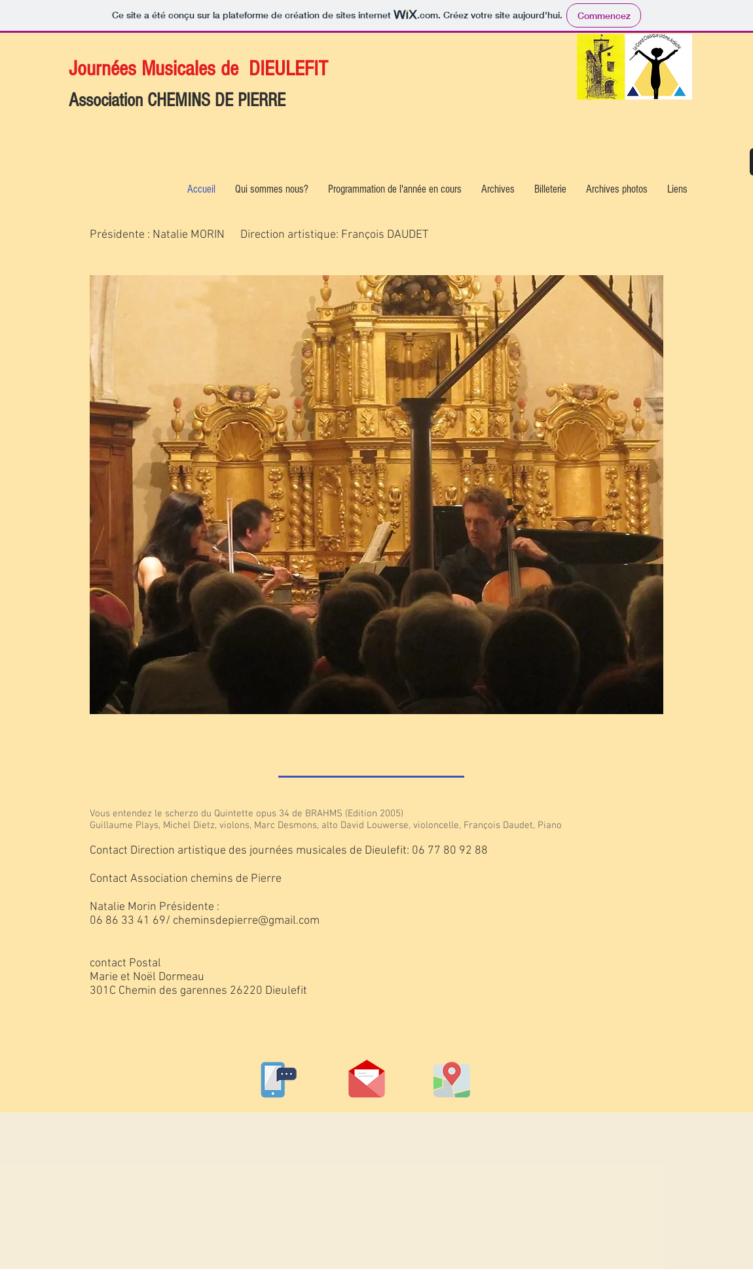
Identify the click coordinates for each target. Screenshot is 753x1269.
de (229, 68)
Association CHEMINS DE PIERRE (177, 100)
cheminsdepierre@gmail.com (246, 921)
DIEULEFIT (288, 68)
